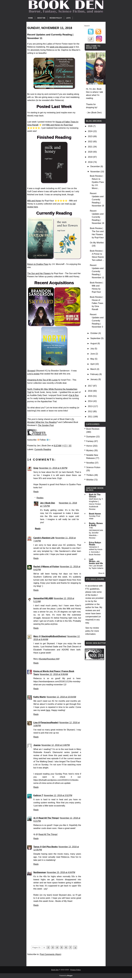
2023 (90, 136)
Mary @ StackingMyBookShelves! (50, 636)
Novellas (90, 463)
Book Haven (95, 514)
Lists (68, 18)
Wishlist (89, 480)
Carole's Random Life (44, 538)
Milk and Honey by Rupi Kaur (59, 125)
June (92, 354)
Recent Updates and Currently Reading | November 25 (97, 199)
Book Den (55, 970)
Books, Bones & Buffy (96, 524)
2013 (90, 406)
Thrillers (90, 475)
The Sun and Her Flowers (39, 273)
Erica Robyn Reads (95, 543)
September (95, 338)
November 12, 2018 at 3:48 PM (55, 745)
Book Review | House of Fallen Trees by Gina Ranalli (96, 303)
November (95, 171)
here (48, 710)
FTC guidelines (92, 589)
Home (30, 18)
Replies (40, 498)
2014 (90, 401)
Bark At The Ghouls (94, 495)
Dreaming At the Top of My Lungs (42, 380)
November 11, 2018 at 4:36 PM (53, 468)
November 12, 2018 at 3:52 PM (58, 795)
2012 (90, 411)
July (92, 349)
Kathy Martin (39, 697)
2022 (90, 141)
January (94, 379)
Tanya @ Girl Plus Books (45, 847)
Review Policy (56, 18)
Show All (101, 573)
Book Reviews (92, 429)
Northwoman (39, 872)
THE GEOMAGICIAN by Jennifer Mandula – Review (96, 533)
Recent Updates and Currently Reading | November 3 (97, 320)
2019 (90, 157)
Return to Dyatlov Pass (37, 264)
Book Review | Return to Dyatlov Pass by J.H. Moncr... (97, 182)
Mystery (89, 450)
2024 (90, 131)
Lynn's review (33, 374)
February (94, 374)
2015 (90, 396)
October (94, 333)
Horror (89, 446)
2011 (90, 416)
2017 (90, 386)
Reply (36, 492)
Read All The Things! (47, 834)
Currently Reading (42, 449)
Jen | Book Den (47, 503)
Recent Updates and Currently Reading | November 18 (97, 217)
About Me (41, 18)
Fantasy (90, 441)
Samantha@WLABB (43, 598)
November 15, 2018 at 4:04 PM (61, 872)
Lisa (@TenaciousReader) (46, 722)
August (93, 343)
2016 (90, 391)
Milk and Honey (34, 201)
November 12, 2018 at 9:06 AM (54, 674)
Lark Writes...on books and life (96, 561)
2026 (90, 126)
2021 (90, 147)
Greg (35, 468)
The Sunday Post (46, 425)
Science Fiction (93, 467)
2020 (90, 152)
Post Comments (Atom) (50, 954)
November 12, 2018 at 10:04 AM (61, 697)
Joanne (37, 745)
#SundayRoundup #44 (49, 659)
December (95, 166)
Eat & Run (74, 395)
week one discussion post (61, 47)
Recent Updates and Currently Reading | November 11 (97, 271)
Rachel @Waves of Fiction (46, 566)
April (92, 364)
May (92, 359)
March (93, 369)
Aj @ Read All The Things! (46, 818)
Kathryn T (38, 795)
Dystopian (90, 437)
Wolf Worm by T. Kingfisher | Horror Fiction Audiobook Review (96, 504)
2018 (90, 162)
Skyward (31, 371)
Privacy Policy (75, 970)
